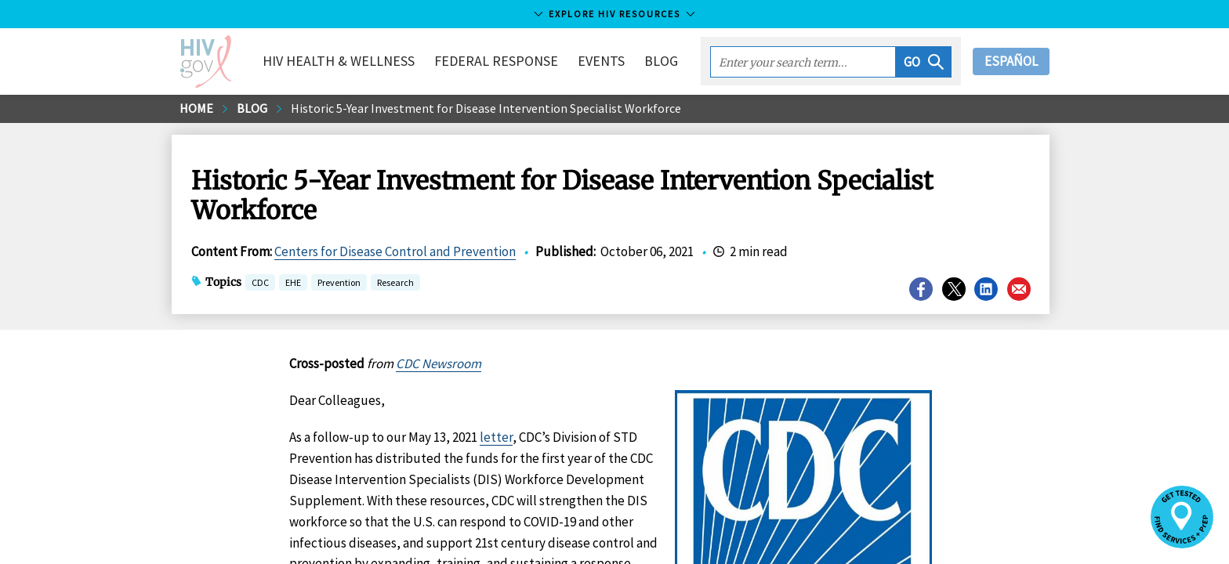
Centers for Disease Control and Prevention (395, 251)
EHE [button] (293, 284)
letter (496, 437)
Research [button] (395, 284)
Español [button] (1011, 61)
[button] (924, 62)
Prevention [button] (339, 284)
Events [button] (601, 61)
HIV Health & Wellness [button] (339, 61)
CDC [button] (260, 284)
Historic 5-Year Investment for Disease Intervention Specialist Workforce (486, 108)
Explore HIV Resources (614, 14)
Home (196, 108)
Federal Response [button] (496, 61)
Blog (661, 61)
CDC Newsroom (438, 363)
